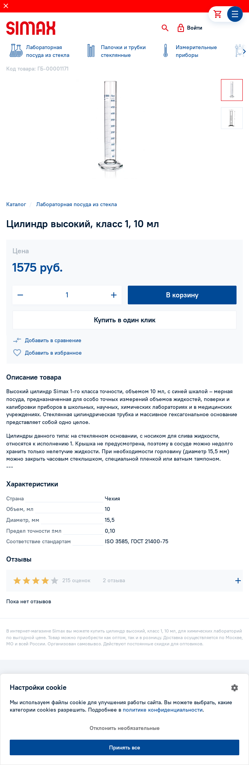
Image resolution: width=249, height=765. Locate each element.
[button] (165, 28)
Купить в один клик (124, 319)
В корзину (182, 294)
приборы (188, 51)
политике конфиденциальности (163, 709)
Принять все (124, 747)
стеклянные (114, 51)
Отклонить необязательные (125, 727)
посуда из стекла (39, 51)
